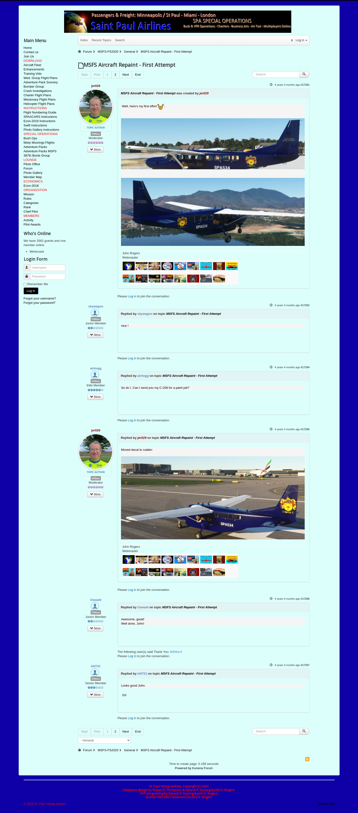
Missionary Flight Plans (40, 99)
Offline (96, 133)
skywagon (95, 306)
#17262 (305, 305)
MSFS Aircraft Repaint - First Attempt (148, 93)
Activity (28, 220)
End (138, 74)
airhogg (96, 368)
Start (84, 74)
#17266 (305, 598)
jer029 (95, 86)
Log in (31, 291)
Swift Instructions (35, 125)
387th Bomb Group (37, 155)
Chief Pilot (31, 211)
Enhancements (34, 69)
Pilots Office (32, 164)
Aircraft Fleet (32, 65)
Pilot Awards (32, 224)
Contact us (31, 52)
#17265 (305, 429)
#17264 (305, 367)
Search (120, 40)
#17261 (305, 84)
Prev (97, 74)
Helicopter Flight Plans (39, 104)
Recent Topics (101, 40)
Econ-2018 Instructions (39, 121)
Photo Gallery (33, 173)
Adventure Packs (35, 147)
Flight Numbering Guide (40, 112)
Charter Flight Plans (37, 95)
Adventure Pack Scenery (41, 82)
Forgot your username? (40, 298)
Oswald (95, 600)
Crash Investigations (38, 91)
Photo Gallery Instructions (41, 129)
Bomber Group (34, 86)
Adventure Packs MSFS (40, 151)
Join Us (29, 56)
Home (28, 48)
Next (125, 74)
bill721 (95, 666)
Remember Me (38, 284)
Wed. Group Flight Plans (40, 78)
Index (84, 40)
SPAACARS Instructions (40, 117)
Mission (29, 194)
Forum (28, 168)
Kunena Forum (202, 768)
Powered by (183, 768)
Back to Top (326, 804)
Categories (31, 203)
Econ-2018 (31, 185)
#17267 (305, 665)
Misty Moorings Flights (39, 142)
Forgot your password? (39, 303)
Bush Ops (30, 138)
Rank (27, 207)
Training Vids (33, 73)
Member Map (33, 177)
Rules (28, 198)
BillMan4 (176, 652)
